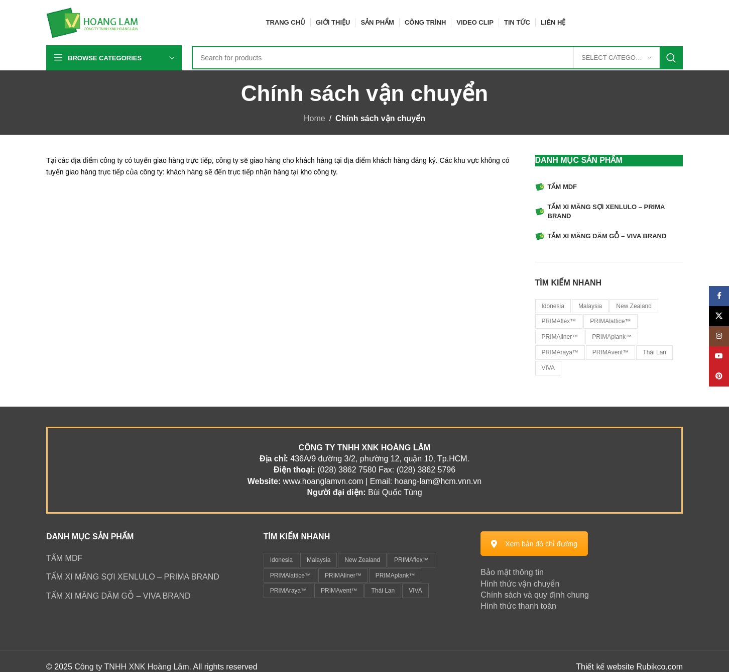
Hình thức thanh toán (518, 606)
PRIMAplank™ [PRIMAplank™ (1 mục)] (395, 575)
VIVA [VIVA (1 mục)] (415, 590)
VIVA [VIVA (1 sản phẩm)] (548, 367)
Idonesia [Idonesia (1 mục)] (281, 559)
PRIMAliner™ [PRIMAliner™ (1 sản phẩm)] (560, 336)
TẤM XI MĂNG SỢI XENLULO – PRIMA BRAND (132, 576)
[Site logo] (92, 22)
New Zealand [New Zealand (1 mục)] (362, 559)
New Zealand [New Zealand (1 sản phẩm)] (634, 306)
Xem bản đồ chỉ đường (534, 544)
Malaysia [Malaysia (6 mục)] (318, 559)
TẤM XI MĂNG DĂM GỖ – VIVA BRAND (118, 596)
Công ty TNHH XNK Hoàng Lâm (131, 666)
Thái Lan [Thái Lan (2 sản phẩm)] (654, 352)
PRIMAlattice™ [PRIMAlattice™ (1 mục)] (290, 575)
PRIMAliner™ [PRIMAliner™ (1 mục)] (343, 575)
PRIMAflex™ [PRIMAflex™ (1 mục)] (411, 559)
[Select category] (616, 57)
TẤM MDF (64, 558)
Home (314, 118)
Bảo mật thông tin (512, 572)
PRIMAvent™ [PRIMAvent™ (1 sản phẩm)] (610, 352)
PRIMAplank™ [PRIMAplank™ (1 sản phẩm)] (612, 336)
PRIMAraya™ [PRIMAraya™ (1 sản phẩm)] (560, 352)
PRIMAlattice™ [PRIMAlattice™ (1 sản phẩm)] (610, 321)
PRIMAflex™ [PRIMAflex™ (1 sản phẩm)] (559, 321)
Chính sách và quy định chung (534, 595)
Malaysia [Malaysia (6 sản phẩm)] (590, 306)
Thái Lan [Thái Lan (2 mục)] (383, 590)
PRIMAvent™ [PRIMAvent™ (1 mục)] (339, 590)
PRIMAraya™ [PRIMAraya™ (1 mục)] (288, 590)
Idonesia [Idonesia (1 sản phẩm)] (553, 306)
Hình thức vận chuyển (519, 584)
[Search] (437, 57)
